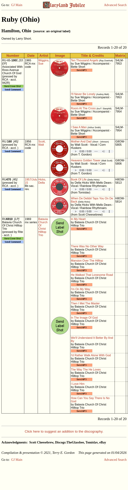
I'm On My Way (80, 289)
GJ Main (16, 5)
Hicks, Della (42, 181)
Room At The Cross (83, 108)
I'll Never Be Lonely (83, 94)
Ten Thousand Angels (84, 60)
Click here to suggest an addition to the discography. (64, 431)
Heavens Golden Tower (86, 160)
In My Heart (78, 219)
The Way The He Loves (86, 369)
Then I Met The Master (85, 303)
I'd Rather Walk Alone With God (91, 355)
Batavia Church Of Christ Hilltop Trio (43, 227)
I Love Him (77, 383)
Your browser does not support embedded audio (92, 151)
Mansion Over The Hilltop (87, 260)
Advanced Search (115, 5)
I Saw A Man (79, 127)
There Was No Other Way (87, 246)
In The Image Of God (84, 317)
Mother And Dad (81, 141)
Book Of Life (79, 179)
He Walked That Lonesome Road (92, 274)
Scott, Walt (42, 143)
